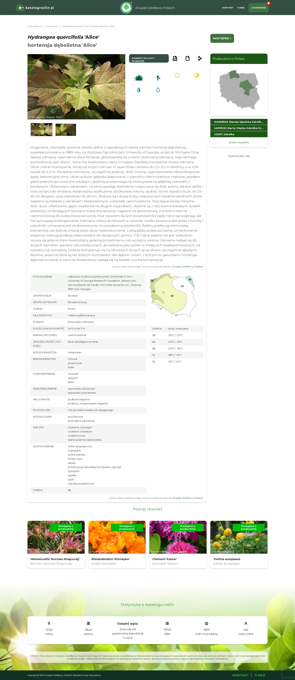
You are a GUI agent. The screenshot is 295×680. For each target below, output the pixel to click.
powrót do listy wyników (143, 59)
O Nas (241, 7)
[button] (41, 129)
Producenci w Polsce (228, 59)
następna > (222, 38)
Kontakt (228, 7)
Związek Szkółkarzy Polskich (187, 266)
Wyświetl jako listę (239, 155)
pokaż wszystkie (239, 142)
